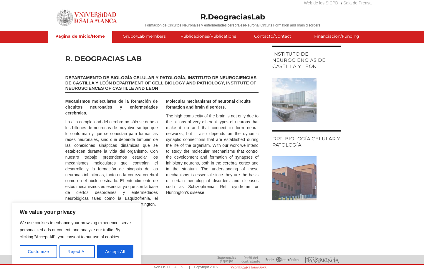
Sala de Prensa (357, 3)
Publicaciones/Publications (208, 36)
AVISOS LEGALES (168, 267)
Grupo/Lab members (144, 36)
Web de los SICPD (321, 3)
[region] (76, 233)
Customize (38, 251)
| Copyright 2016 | (204, 267)
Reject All (77, 251)
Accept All (115, 251)
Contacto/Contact (272, 36)
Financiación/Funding (336, 36)
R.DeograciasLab (233, 16)
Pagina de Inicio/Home (80, 36)
